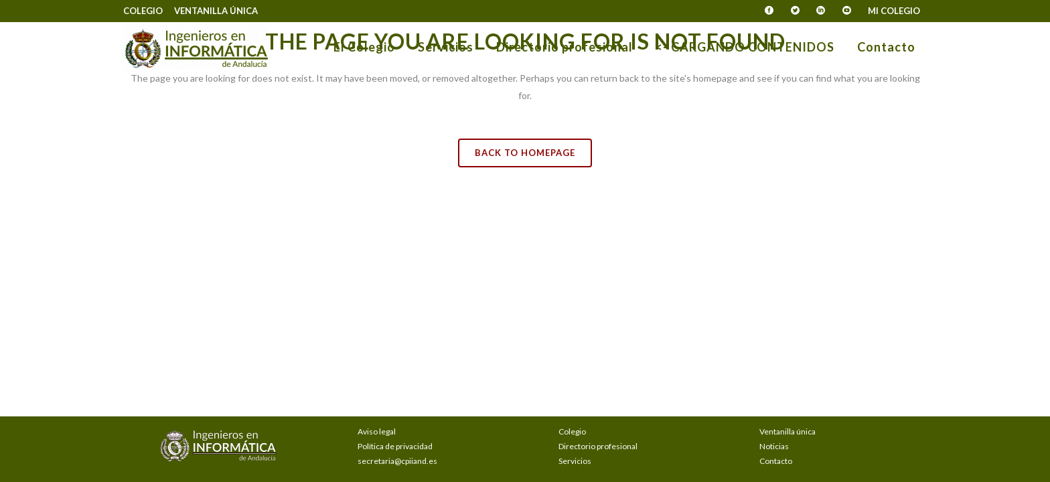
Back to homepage (525, 152)
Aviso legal (377, 431)
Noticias (774, 446)
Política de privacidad (395, 446)
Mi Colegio (894, 10)
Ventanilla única (216, 10)
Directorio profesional (598, 446)
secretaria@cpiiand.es (397, 461)
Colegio (143, 10)
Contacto (775, 461)
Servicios (574, 461)
